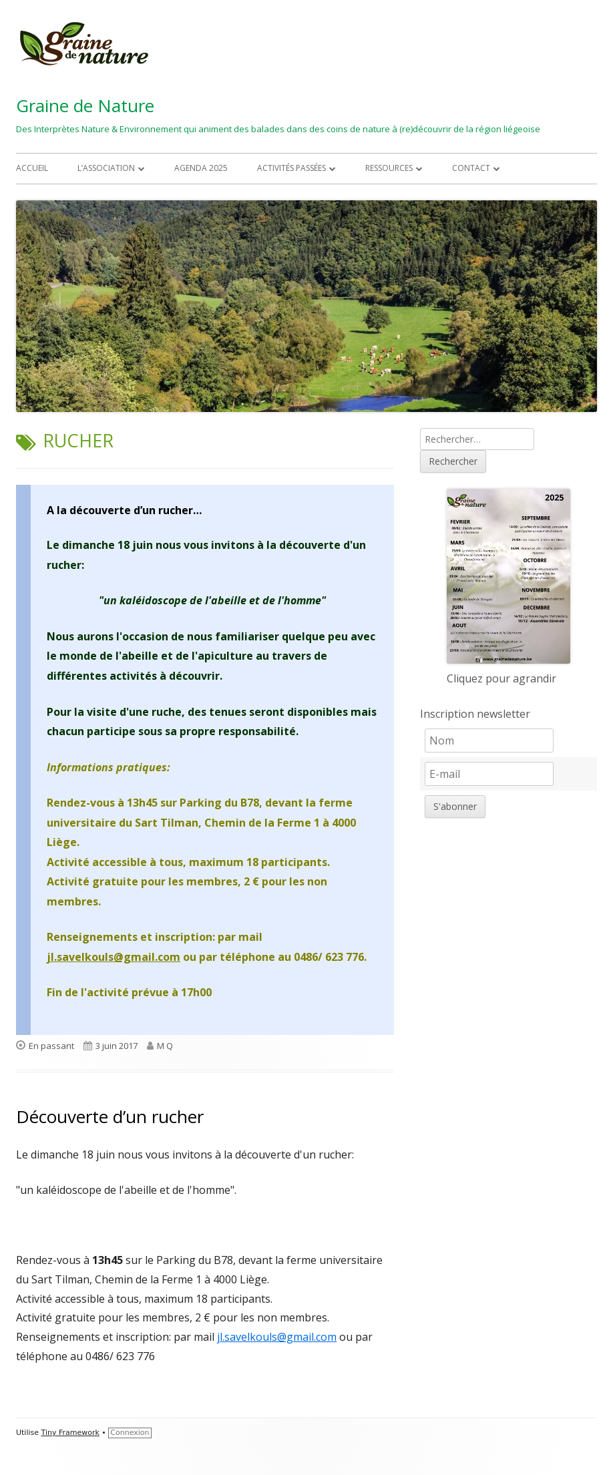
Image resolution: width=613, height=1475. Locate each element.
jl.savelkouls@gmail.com (113, 957)
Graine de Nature (85, 105)
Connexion (129, 1432)
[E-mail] (489, 774)
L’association (106, 168)
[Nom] (489, 740)
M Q (165, 1046)
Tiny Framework (70, 1432)
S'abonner (455, 806)
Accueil (32, 168)
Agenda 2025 (201, 168)
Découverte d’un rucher (110, 1116)
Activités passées (291, 168)
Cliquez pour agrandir (501, 678)
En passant (51, 1046)
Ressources (389, 168)
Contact (471, 168)
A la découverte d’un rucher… (124, 510)
